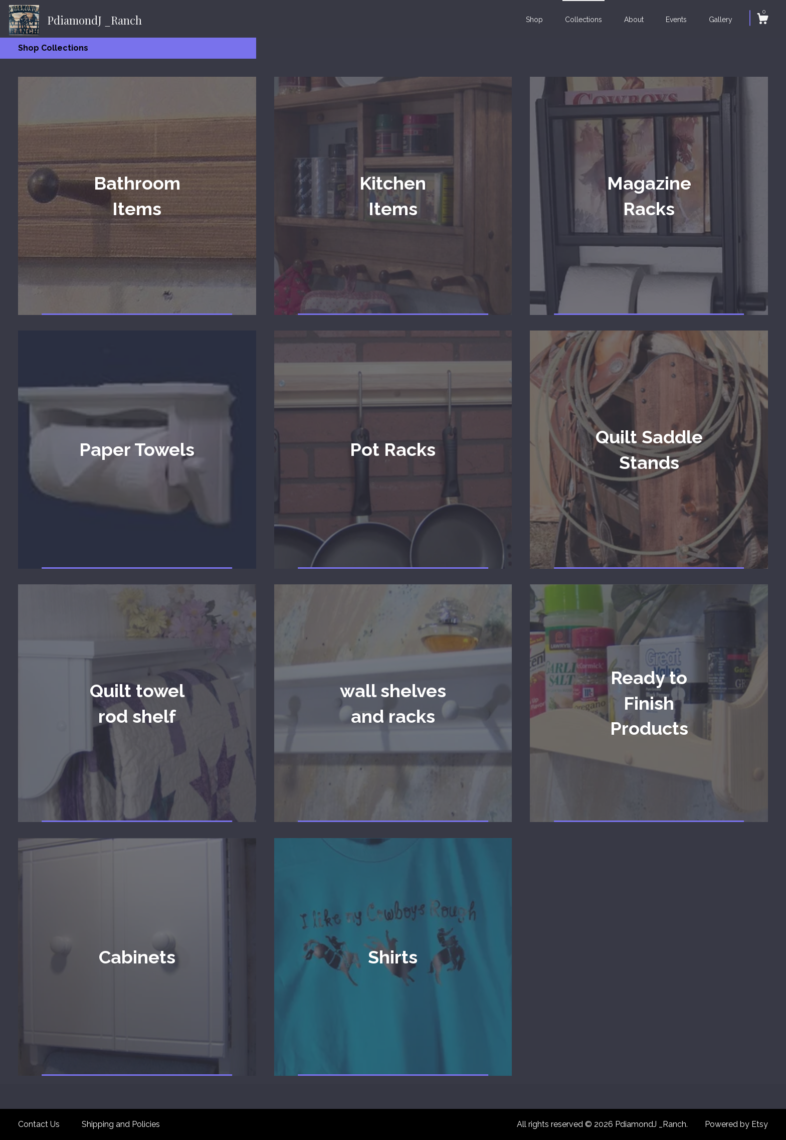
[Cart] (762, 20)
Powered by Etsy (736, 1124)
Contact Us (39, 1124)
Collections (583, 20)
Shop (534, 20)
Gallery (720, 20)
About (634, 20)
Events (676, 20)
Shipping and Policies (121, 1124)
